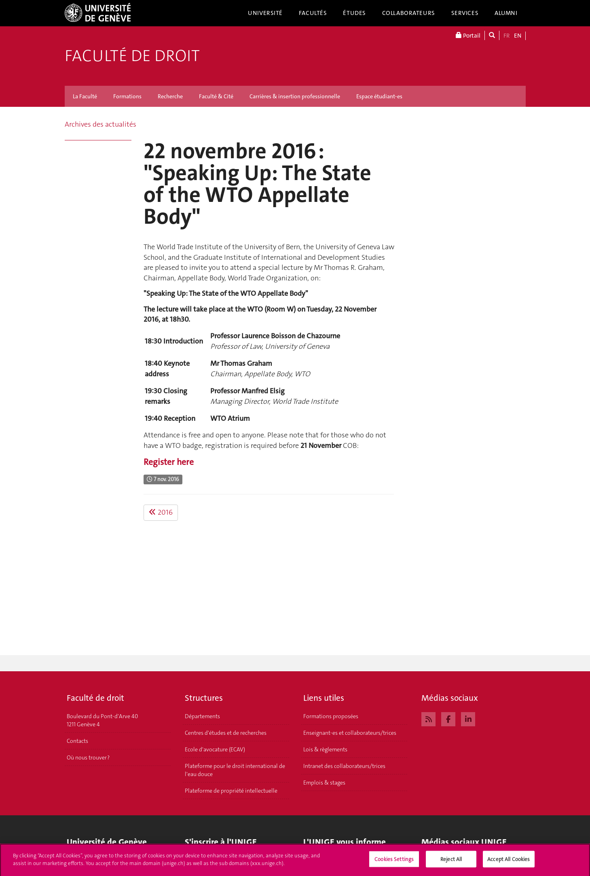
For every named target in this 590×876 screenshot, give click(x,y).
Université (265, 13)
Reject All (451, 862)
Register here (169, 462)
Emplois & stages (324, 782)
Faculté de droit (132, 55)
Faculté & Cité (216, 96)
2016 (161, 512)
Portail (468, 35)
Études (354, 13)
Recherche (170, 96)
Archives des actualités (100, 124)
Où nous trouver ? (88, 757)
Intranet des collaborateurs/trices (344, 766)
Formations (127, 96)
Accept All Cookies (508, 862)
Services (465, 13)
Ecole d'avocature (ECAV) (215, 749)
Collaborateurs (408, 13)
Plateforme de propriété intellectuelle (231, 790)
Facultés (313, 13)
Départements (202, 716)
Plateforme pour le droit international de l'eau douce (235, 770)
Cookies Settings (394, 862)
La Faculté (85, 96)
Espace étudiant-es (379, 96)
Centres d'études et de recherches (225, 732)
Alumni (506, 13)
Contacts (77, 740)
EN (517, 36)
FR (506, 36)
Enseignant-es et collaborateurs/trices (349, 732)
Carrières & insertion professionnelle (295, 96)
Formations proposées (330, 716)
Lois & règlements (325, 749)
